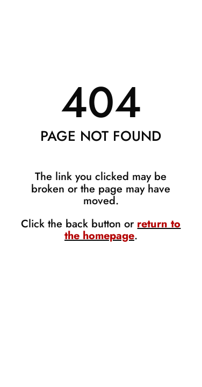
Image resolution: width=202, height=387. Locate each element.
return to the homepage (122, 229)
